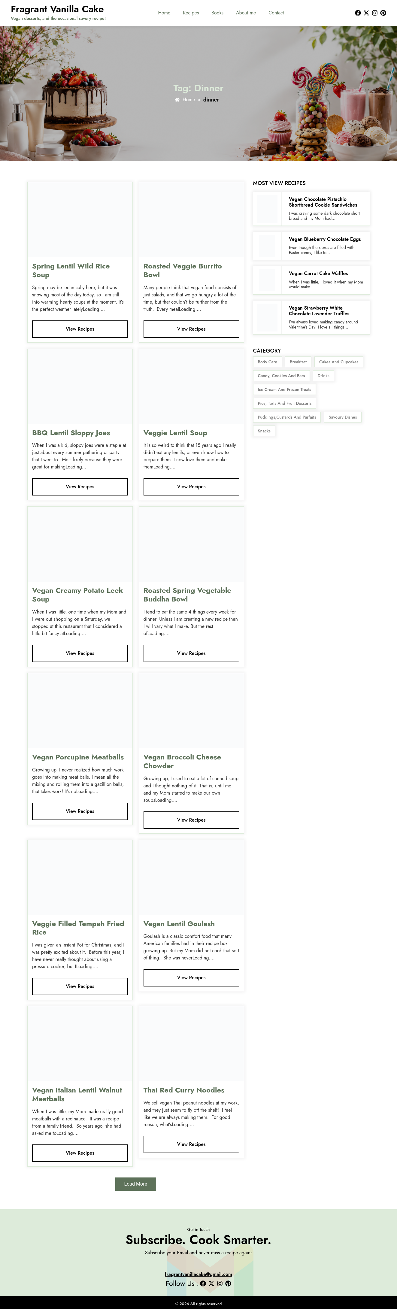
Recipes (191, 12)
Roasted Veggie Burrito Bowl (183, 270)
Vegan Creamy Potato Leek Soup (77, 594)
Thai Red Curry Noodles (184, 1090)
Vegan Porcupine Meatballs (78, 757)
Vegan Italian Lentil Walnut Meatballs (77, 1094)
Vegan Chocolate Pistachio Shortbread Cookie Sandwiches (323, 202)
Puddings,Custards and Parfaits (287, 417)
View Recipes (80, 329)
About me (246, 12)
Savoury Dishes (343, 417)
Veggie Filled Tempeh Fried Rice (78, 928)
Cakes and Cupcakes (338, 362)
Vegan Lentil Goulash (179, 923)
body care (267, 362)
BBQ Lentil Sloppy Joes (71, 432)
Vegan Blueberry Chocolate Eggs (325, 239)
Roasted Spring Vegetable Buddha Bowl (187, 594)
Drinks (323, 376)
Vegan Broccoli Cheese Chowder (182, 761)
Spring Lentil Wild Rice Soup (71, 270)
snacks (264, 431)
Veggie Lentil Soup (176, 432)
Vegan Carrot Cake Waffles (318, 273)
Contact (276, 12)
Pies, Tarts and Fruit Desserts (285, 403)
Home (164, 12)
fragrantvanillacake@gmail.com (198, 1274)
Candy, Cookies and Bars (281, 376)
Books (217, 12)
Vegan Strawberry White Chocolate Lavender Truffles (319, 311)
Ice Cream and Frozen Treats (284, 389)
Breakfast (298, 362)
